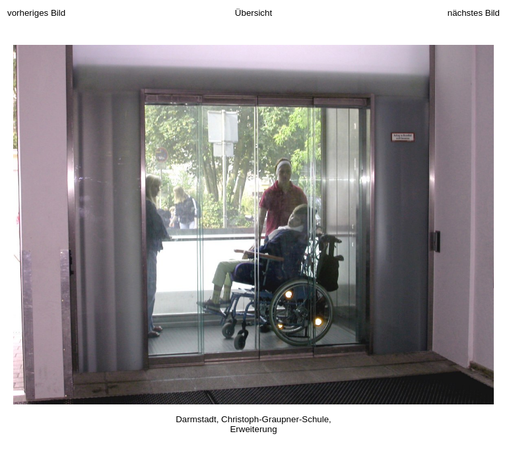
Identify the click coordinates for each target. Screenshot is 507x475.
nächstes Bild (474, 13)
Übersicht (253, 13)
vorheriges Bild (36, 13)
